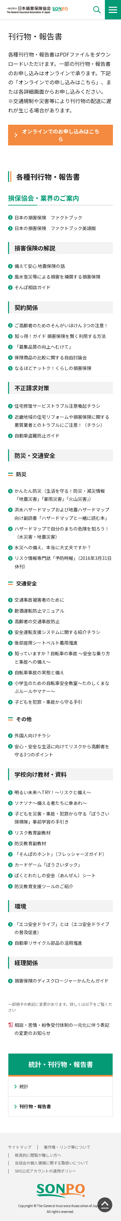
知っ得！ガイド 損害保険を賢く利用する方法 (60, 336)
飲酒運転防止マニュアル (39, 610)
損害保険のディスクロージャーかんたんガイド (62, 980)
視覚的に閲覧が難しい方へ (38, 1155)
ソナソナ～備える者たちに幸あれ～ (51, 803)
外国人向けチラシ (33, 735)
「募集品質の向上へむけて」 (44, 346)
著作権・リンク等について (67, 1147)
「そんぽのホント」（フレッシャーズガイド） (61, 854)
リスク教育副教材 (33, 832)
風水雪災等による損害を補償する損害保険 (57, 276)
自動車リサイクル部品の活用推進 (48, 943)
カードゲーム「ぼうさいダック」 (48, 864)
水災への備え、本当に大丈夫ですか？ (53, 547)
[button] (97, 9)
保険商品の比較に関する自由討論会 (51, 357)
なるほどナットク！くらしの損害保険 (53, 368)
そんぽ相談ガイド (33, 287)
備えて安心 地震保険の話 (40, 266)
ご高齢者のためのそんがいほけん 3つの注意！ (61, 325)
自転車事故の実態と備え (39, 672)
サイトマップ (19, 1147)
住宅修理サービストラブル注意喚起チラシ (57, 406)
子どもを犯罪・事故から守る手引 (48, 702)
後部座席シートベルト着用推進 (46, 642)
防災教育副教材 (30, 843)
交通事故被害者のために (39, 599)
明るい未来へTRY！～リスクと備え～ (53, 792)
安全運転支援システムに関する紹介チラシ (57, 632)
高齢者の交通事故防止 (37, 621)
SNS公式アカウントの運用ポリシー (45, 1171)
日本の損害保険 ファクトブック (48, 217)
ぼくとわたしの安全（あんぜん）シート (55, 875)
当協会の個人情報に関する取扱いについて (51, 1162)
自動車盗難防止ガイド (37, 435)
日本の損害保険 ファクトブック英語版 (55, 228)
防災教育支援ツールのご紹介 (44, 886)
